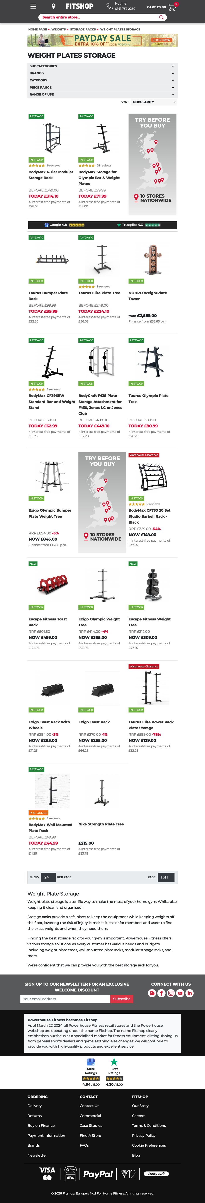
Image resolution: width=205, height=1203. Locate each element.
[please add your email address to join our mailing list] (65, 999)
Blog (136, 1155)
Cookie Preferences (149, 1145)
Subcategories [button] (102, 66)
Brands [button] (102, 73)
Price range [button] (102, 87)
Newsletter (37, 1155)
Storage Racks (83, 29)
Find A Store (90, 1136)
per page (64, 877)
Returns (34, 1116)
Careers (138, 1116)
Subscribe (121, 999)
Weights (58, 29)
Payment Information (46, 1136)
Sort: (125, 102)
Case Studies (91, 1126)
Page (152, 877)
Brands (33, 1145)
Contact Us (89, 1106)
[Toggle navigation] (33, 6)
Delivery (34, 1106)
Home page (37, 29)
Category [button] (102, 80)
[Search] (100, 17)
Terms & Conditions (149, 1126)
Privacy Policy (144, 1136)
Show (34, 877)
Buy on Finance (41, 1126)
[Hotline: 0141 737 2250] (121, 6)
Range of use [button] (102, 94)
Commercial (90, 1116)
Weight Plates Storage (120, 29)
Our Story (140, 1106)
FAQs (84, 1145)
